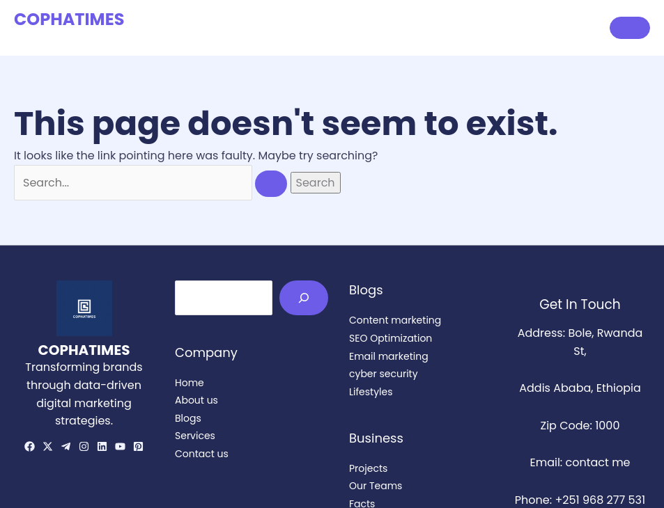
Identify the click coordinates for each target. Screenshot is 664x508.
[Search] (303, 297)
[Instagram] (84, 446)
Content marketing (395, 320)
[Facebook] (29, 446)
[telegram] (66, 446)
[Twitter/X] (47, 446)
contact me (598, 462)
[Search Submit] (271, 183)
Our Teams (375, 486)
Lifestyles (370, 392)
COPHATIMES (69, 19)
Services (478, 27)
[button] (630, 28)
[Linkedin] (102, 446)
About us (355, 27)
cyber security (383, 374)
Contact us (554, 27)
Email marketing (388, 356)
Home (292, 27)
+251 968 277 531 (600, 500)
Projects (368, 468)
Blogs (418, 27)
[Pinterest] (138, 446)
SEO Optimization (390, 338)
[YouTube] (120, 446)
